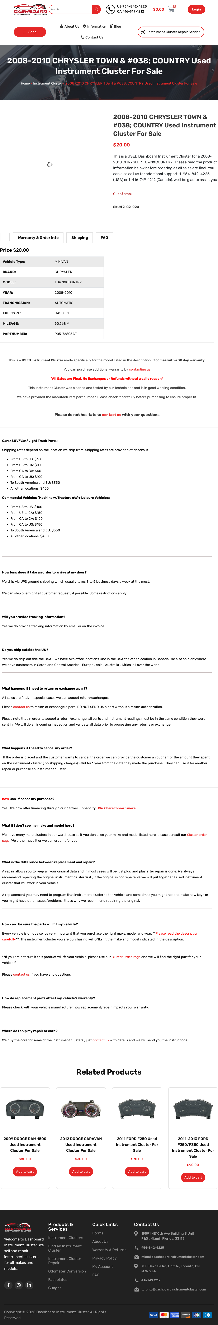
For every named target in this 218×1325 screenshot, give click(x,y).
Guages (54, 1288)
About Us (100, 1241)
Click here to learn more (117, 808)
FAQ (95, 1275)
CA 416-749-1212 (130, 11)
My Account (102, 1267)
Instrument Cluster (48, 83)
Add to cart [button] (25, 1172)
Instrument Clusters (65, 1238)
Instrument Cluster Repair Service (174, 32)
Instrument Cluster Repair (64, 1261)
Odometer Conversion (67, 1271)
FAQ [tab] (104, 237)
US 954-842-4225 (132, 6)
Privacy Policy (104, 1258)
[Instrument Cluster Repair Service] (143, 32)
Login (196, 9)
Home (25, 83)
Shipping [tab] (79, 237)
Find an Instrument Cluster (65, 1248)
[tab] (4, 236)
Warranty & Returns (109, 1250)
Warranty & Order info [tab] (38, 237)
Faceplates (57, 1280)
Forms (97, 1233)
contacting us (140, 369)
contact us (111, 414)
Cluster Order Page (126, 957)
